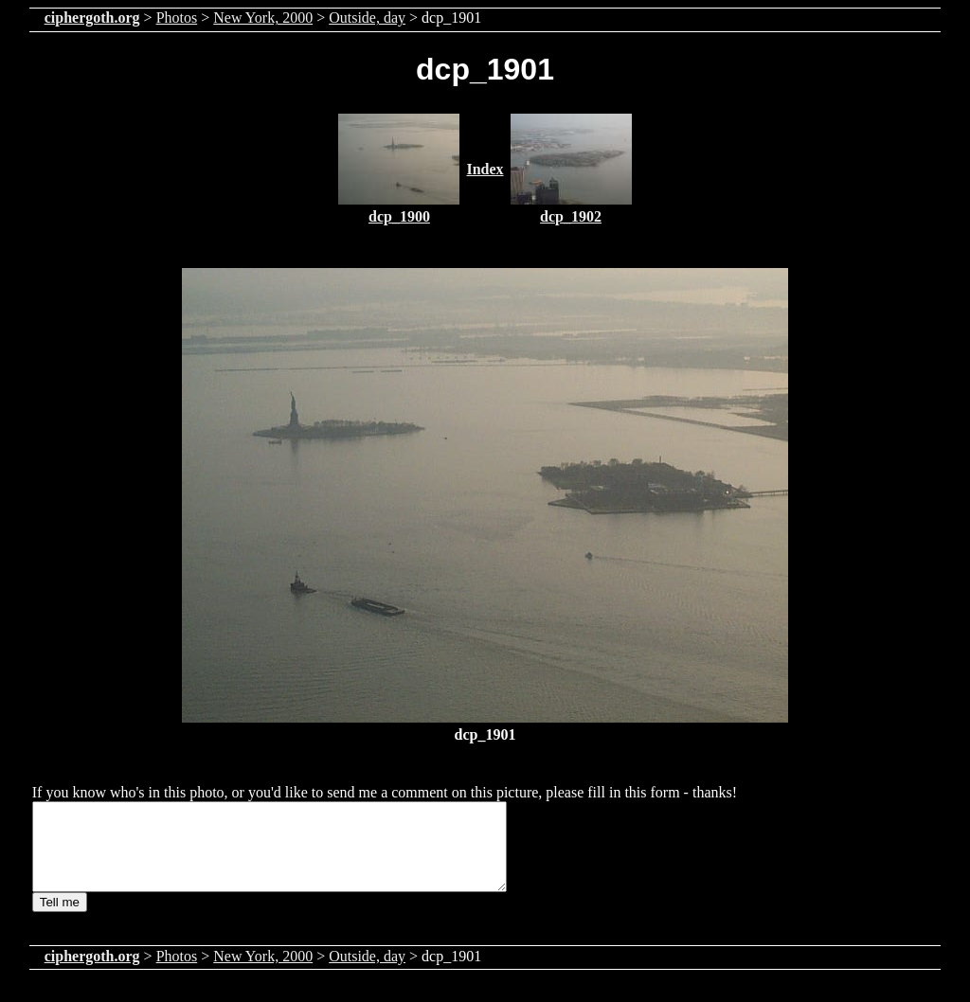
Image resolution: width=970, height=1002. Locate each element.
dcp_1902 (571, 216)
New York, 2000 (263, 17)
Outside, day (367, 17)
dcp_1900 (399, 216)
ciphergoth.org (92, 17)
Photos (177, 17)
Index (484, 169)
